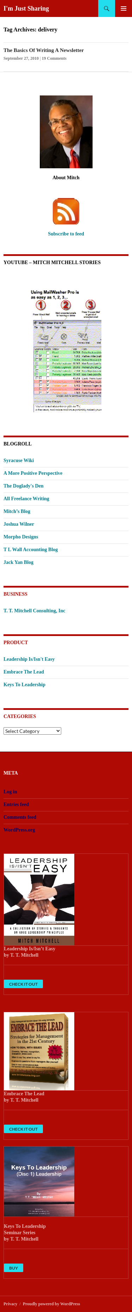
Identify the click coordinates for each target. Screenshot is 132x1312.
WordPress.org (19, 830)
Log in (10, 791)
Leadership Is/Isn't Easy (29, 659)
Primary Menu (123, 8)
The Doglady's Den (24, 486)
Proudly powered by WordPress (51, 1303)
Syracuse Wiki (19, 460)
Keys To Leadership (24, 684)
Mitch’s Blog (17, 511)
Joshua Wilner (19, 524)
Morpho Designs (21, 537)
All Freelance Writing (26, 498)
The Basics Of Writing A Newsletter (44, 50)
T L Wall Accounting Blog (31, 549)
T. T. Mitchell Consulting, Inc (34, 610)
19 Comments (54, 58)
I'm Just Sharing (26, 8)
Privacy (10, 1303)
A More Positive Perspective (33, 473)
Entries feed (16, 804)
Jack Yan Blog (18, 562)
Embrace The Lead (24, 672)
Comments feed (20, 817)
